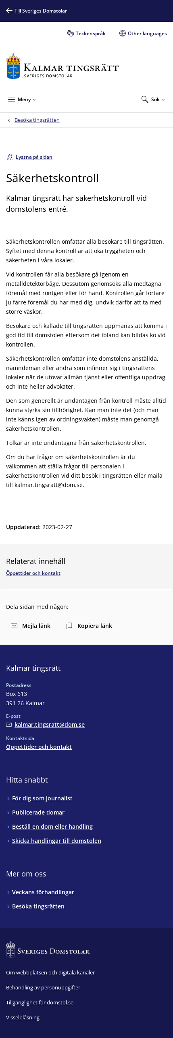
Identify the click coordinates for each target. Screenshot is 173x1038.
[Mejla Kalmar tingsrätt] (45, 724)
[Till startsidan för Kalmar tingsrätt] (62, 66)
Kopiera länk (89, 626)
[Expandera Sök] (153, 99)
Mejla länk (30, 626)
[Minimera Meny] (22, 99)
